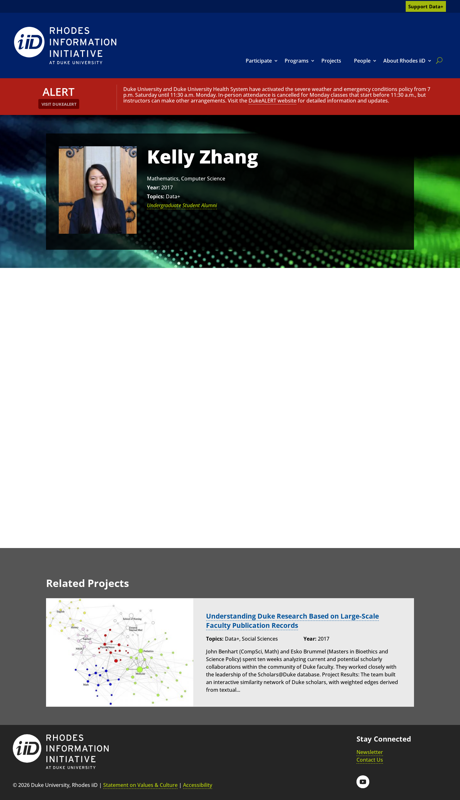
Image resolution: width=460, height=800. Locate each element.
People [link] (362, 60)
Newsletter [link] (369, 752)
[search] (437, 60)
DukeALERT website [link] (272, 100)
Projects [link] (331, 60)
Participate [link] (259, 60)
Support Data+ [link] (425, 6)
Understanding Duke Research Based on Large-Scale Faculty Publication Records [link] (296, 620)
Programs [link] (297, 60)
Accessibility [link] (197, 785)
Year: (153, 187)
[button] (362, 781)
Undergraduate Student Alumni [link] (182, 205)
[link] (65, 45)
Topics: (156, 196)
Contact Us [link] (369, 759)
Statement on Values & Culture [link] (140, 785)
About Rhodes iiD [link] (404, 60)
